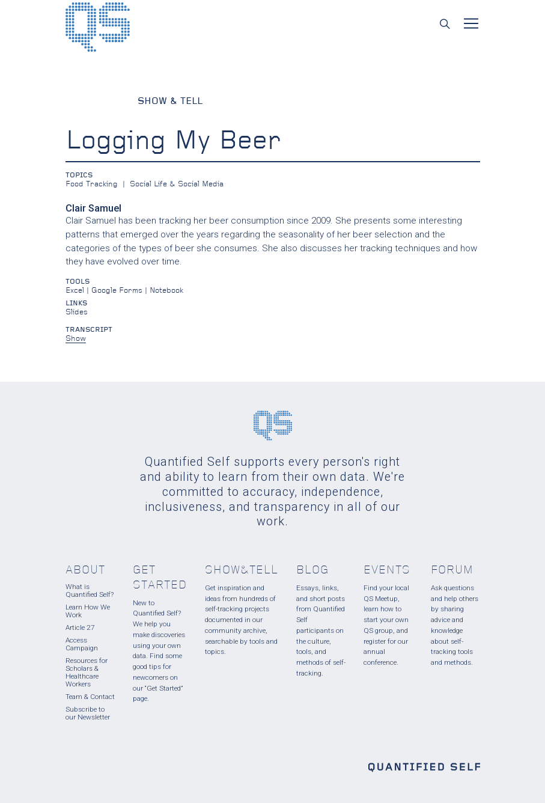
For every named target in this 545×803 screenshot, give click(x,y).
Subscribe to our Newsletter (87, 713)
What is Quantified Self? (89, 590)
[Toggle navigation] (471, 23)
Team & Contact (90, 696)
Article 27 (80, 627)
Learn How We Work (87, 611)
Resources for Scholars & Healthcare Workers (86, 672)
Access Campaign (81, 644)
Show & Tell (170, 101)
